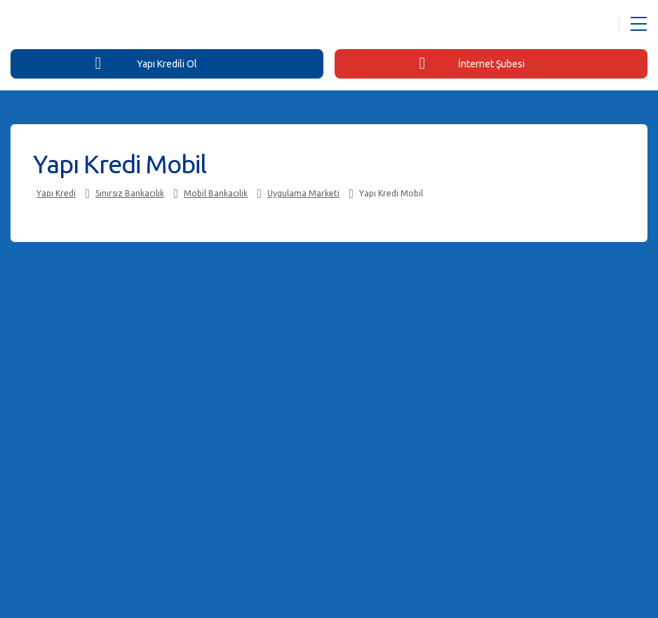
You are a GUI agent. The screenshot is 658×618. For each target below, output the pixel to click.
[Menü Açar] (639, 24)
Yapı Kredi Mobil (391, 193)
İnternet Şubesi (471, 63)
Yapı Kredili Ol (146, 63)
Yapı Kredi (56, 193)
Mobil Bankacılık (216, 193)
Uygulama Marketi (303, 193)
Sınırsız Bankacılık (129, 193)
